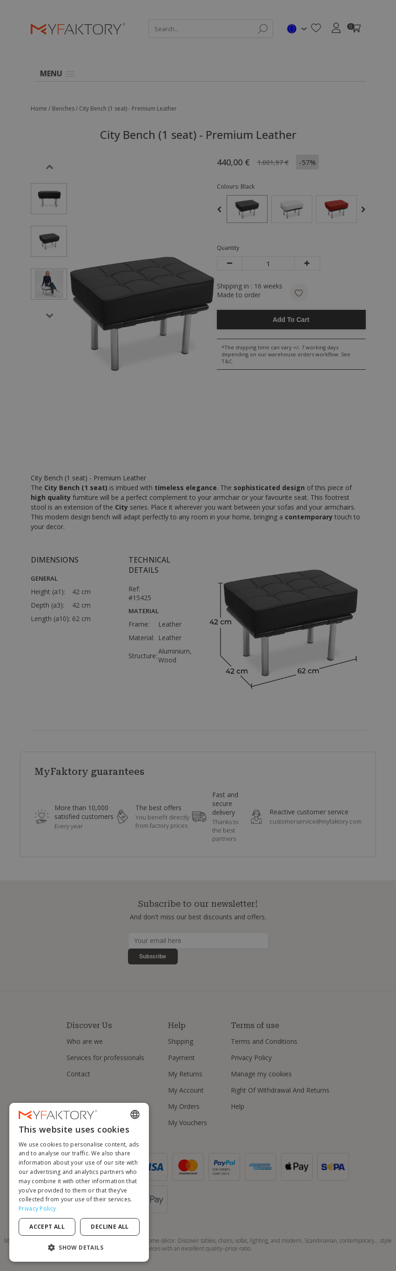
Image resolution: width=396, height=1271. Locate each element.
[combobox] (135, 1114)
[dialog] (79, 1182)
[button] (79, 1247)
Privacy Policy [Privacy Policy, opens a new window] (37, 1208)
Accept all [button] (47, 1227)
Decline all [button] (109, 1227)
